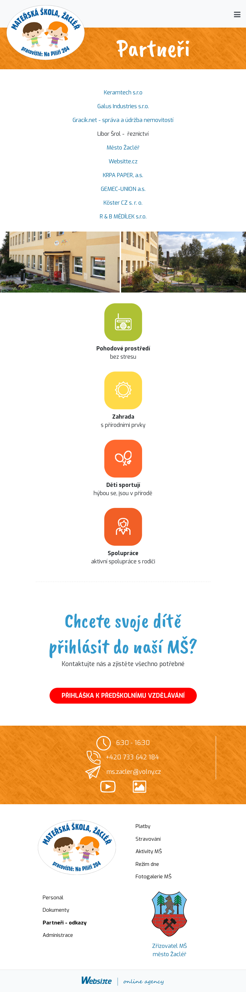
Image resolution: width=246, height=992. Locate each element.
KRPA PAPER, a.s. (123, 175)
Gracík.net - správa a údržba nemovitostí (123, 120)
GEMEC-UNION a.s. (123, 189)
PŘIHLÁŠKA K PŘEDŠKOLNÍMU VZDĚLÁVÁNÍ (123, 696)
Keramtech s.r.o (123, 92)
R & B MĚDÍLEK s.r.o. (123, 216)
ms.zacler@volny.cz (133, 772)
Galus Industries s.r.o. (123, 106)
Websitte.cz (123, 161)
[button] (237, 14)
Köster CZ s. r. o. (123, 202)
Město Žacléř (123, 147)
